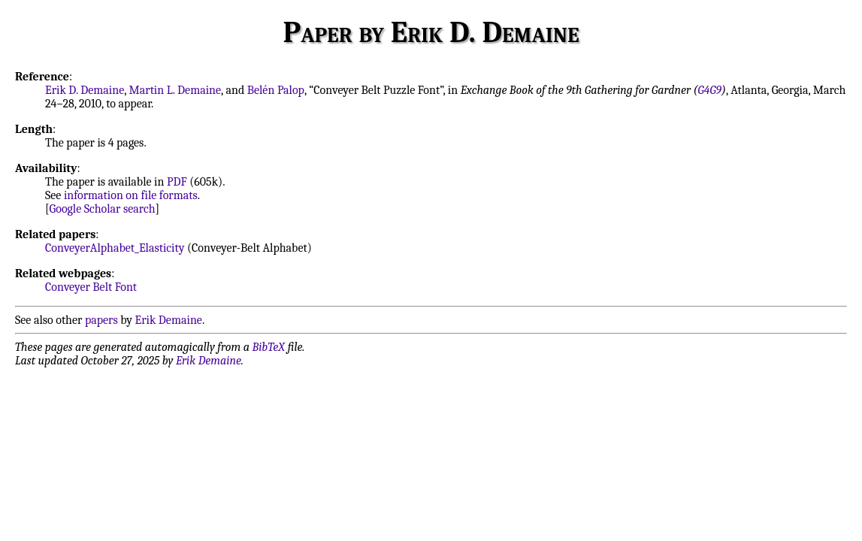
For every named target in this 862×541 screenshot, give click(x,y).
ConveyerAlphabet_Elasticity (114, 248)
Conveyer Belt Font (91, 287)
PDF (177, 182)
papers (101, 320)
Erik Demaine (168, 320)
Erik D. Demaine (84, 90)
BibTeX (269, 347)
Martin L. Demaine (175, 90)
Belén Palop (275, 90)
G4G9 (709, 90)
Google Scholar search (103, 209)
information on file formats (131, 195)
